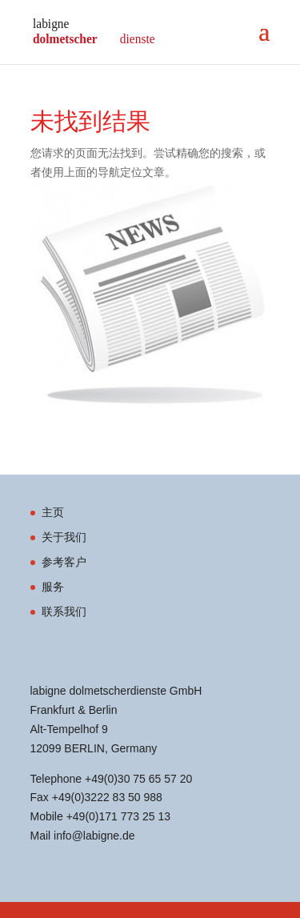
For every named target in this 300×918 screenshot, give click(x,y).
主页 (53, 512)
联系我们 (64, 611)
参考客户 (64, 561)
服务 (53, 586)
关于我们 (64, 537)
